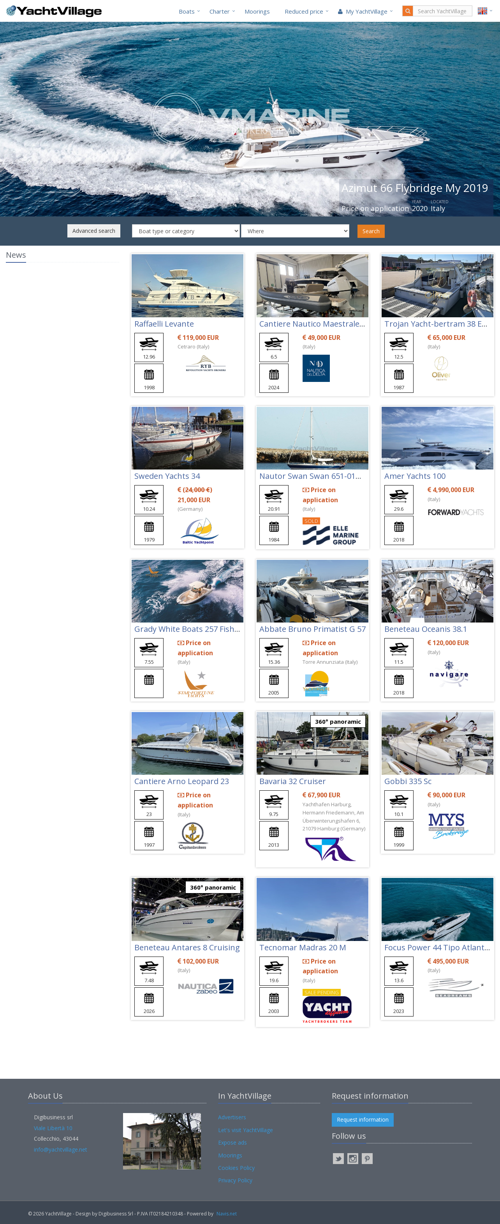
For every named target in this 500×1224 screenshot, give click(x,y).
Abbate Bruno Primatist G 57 (312, 629)
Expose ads (232, 1142)
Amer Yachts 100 (414, 476)
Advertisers (232, 1117)
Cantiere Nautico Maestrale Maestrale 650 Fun (344, 323)
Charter (220, 11)
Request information (363, 1119)
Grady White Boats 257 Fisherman (196, 629)
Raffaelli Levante (164, 323)
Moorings (257, 11)
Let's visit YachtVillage (245, 1130)
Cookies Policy (236, 1167)
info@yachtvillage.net (60, 1149)
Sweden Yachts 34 (167, 476)
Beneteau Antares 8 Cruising (187, 947)
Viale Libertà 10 (53, 1128)
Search (371, 231)
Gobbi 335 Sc (407, 781)
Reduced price (304, 11)
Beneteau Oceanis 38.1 (425, 629)
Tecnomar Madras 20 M (302, 947)
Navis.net (227, 1213)
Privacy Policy (235, 1180)
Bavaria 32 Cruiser (292, 781)
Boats (187, 11)
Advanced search (93, 230)
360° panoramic (338, 721)
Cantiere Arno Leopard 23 (181, 781)
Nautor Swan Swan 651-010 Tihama (324, 476)
